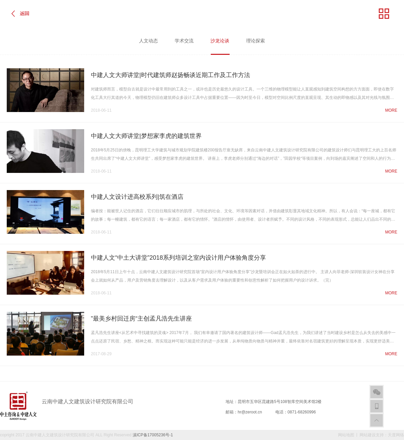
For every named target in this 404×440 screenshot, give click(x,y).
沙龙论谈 (220, 46)
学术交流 (184, 40)
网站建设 (368, 435)
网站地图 (346, 435)
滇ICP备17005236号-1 (153, 435)
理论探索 (255, 40)
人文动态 (148, 40)
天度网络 (396, 435)
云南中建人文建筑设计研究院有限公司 (60, 435)
